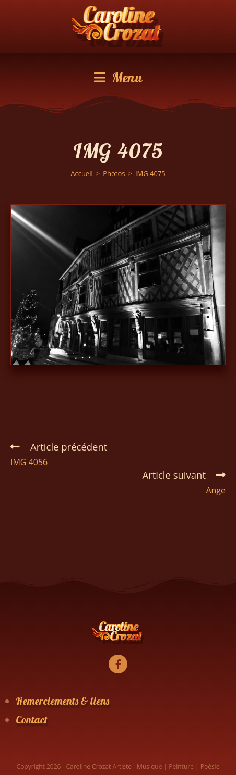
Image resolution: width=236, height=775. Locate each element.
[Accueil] (81, 173)
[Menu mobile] (118, 77)
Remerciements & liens (62, 700)
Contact (32, 719)
